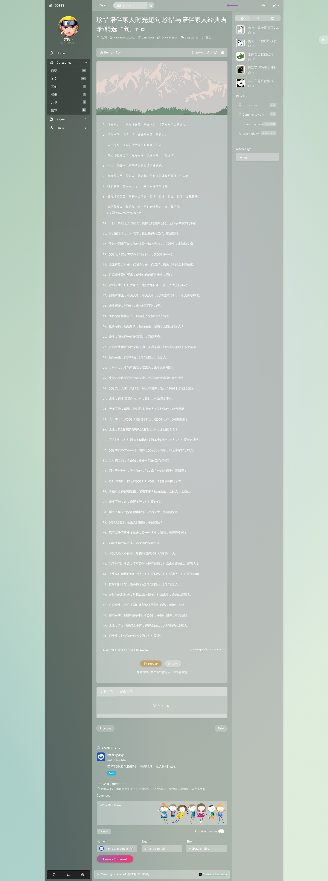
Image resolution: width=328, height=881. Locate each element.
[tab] (242, 18)
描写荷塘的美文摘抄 (262, 68)
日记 (68, 71)
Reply (111, 773)
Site (189, 841)
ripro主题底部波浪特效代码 (267, 81)
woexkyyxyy (115, 755)
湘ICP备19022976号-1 (139, 874)
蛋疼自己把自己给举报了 (265, 54)
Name (102, 841)
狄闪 (104, 37)
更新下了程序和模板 (262, 41)
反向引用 (126, 692)
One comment (169, 37)
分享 (68, 102)
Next (221, 728)
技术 (68, 110)
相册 (68, 94)
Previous (105, 728)
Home (106, 52)
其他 (68, 86)
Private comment (206, 831)
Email (146, 841)
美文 (68, 79)
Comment (104, 795)
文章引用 (106, 692)
